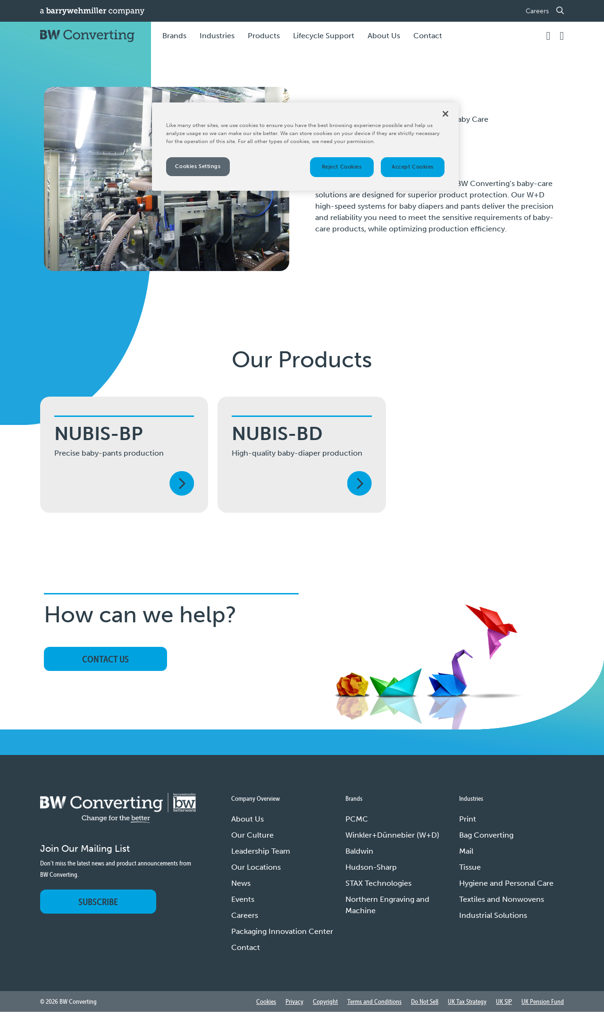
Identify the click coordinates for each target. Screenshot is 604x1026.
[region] (305, 146)
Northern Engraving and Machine (387, 905)
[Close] (445, 113)
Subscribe (98, 901)
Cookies (266, 1001)
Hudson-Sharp (371, 867)
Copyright (325, 1001)
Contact (427, 35)
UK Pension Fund (542, 1001)
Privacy (294, 1001)
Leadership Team (260, 851)
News (241, 883)
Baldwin (359, 851)
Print (467, 818)
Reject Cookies (342, 166)
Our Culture (252, 835)
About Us (247, 818)
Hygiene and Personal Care (506, 883)
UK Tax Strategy (467, 1001)
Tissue (470, 867)
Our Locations (256, 867)
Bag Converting (486, 835)
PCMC (356, 818)
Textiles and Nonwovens (501, 899)
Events (242, 899)
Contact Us (105, 659)
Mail (466, 851)
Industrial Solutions (493, 915)
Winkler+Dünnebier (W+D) (392, 835)
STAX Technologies (378, 883)
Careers (537, 11)
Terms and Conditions (374, 1001)
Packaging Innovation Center (282, 931)
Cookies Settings (197, 166)
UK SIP (504, 1001)
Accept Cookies (413, 166)
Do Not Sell (424, 1001)
